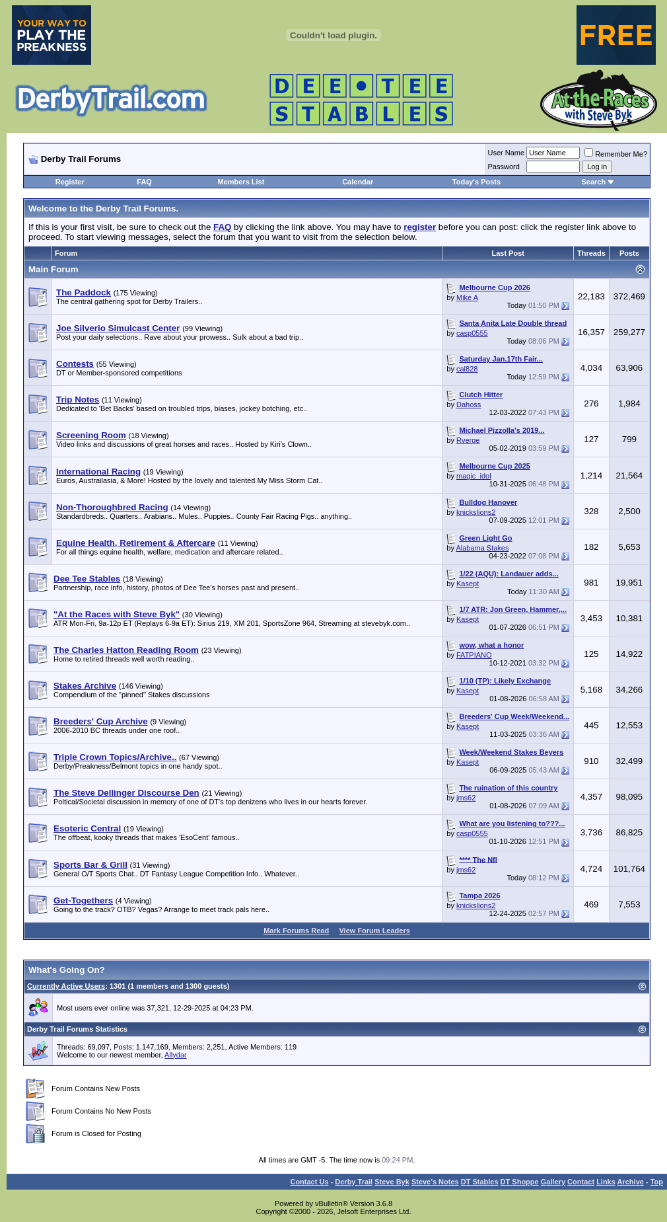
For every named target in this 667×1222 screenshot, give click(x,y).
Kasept (467, 584)
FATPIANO (474, 655)
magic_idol (473, 476)
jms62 (465, 798)
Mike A (467, 297)
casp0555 (472, 333)
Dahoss (468, 404)
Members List (240, 182)
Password (504, 167)
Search (593, 182)
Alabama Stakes (482, 548)
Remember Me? (615, 154)
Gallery (553, 1182)
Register (70, 182)
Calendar (357, 182)
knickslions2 (475, 512)
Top (656, 1182)
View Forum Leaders (374, 931)
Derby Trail (353, 1182)
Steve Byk (391, 1182)
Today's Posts (476, 182)
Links (605, 1182)
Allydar (175, 1055)
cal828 (466, 369)
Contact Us (309, 1182)
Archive (630, 1182)
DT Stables (480, 1182)
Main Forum (53, 269)
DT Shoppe (520, 1182)
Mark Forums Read (296, 931)
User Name (506, 153)
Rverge (467, 440)
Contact (580, 1182)
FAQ (144, 182)
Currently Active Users (66, 986)
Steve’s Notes (435, 1182)
